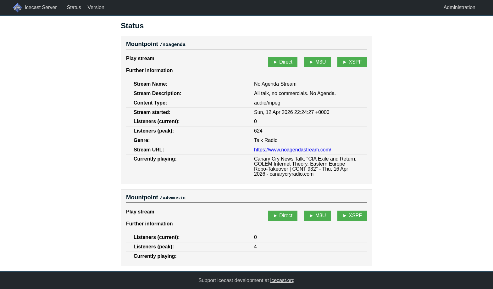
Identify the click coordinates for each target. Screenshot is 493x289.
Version (95, 7)
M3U (320, 62)
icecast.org (282, 280)
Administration (459, 7)
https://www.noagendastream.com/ (292, 149)
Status (74, 7)
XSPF (355, 62)
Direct (285, 62)
